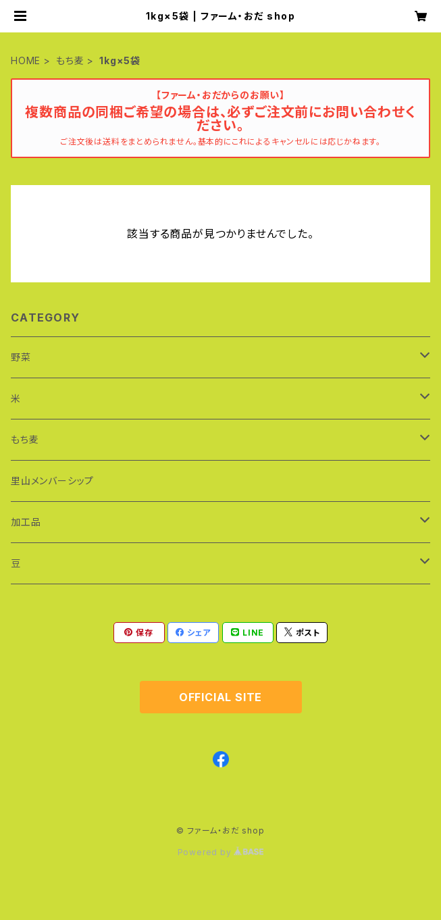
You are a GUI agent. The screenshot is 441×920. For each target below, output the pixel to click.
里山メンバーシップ (52, 480)
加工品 (26, 522)
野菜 (21, 357)
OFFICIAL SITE (220, 697)
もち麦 (70, 60)
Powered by (221, 852)
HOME (26, 60)
